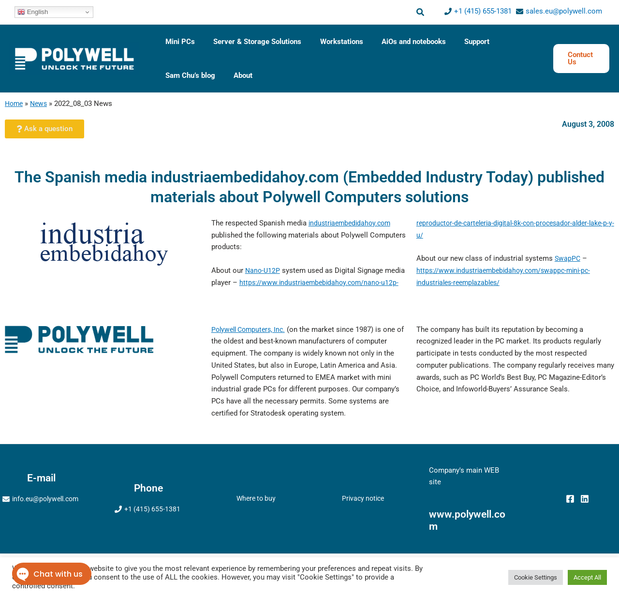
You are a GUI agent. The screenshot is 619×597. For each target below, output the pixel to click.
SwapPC (568, 258)
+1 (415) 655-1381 (483, 11)
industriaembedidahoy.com (352, 223)
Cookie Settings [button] (535, 577)
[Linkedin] (584, 498)
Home (15, 103)
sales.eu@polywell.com (564, 11)
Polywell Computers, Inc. (251, 329)
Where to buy (256, 498)
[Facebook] (570, 498)
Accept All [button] (587, 577)
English (32, 12)
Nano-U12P (263, 270)
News (41, 103)
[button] (420, 12)
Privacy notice (363, 498)
